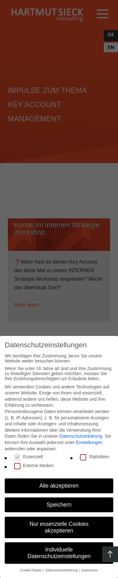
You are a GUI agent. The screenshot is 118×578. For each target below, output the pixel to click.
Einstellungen (89, 442)
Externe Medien (34, 465)
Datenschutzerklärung (80, 436)
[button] (59, 485)
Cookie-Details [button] (31, 570)
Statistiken (94, 456)
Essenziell (28, 456)
